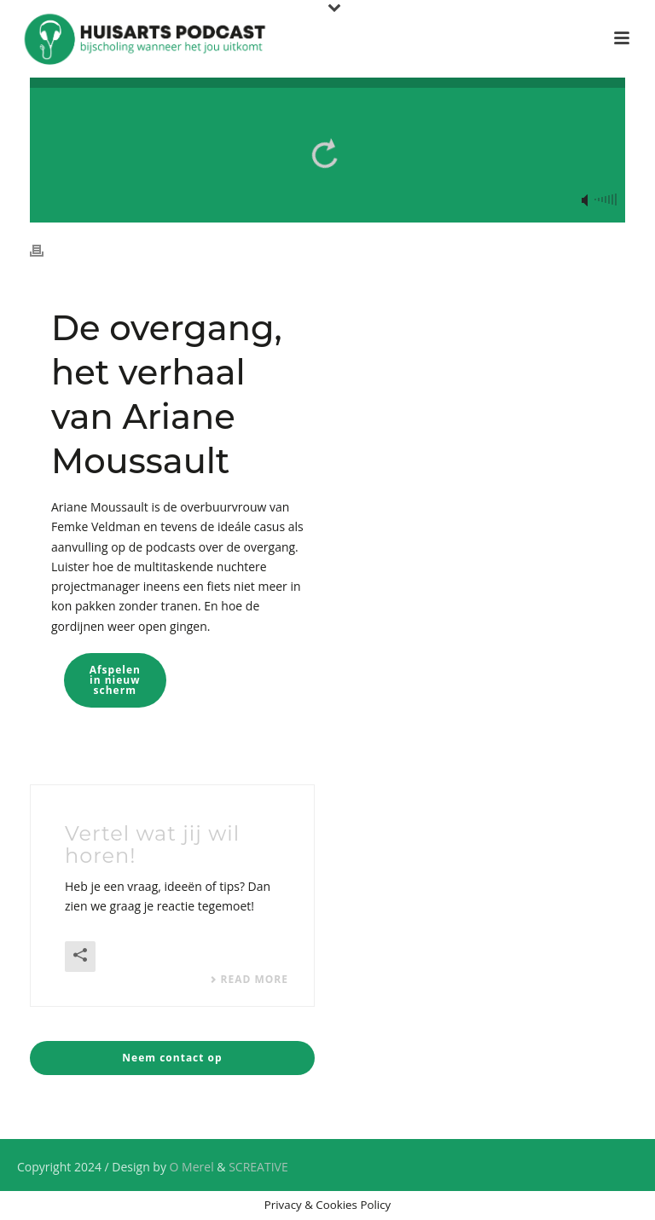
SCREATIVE (258, 1167)
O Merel (192, 1167)
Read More (249, 979)
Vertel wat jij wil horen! (152, 844)
